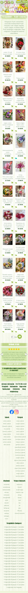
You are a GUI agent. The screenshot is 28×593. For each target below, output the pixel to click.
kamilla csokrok (20, 476)
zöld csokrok (7, 437)
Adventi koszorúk (19, 513)
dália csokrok (20, 463)
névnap (6, 492)
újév (19, 508)
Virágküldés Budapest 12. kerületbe (14, 556)
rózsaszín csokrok (7, 426)
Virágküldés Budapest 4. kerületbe (14, 535)
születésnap (6, 487)
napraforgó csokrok (20, 447)
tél (19, 505)
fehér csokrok (7, 424)
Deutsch (25, 1)
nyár (19, 500)
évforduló (6, 495)
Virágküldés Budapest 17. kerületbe (14, 569)
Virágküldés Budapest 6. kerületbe (14, 540)
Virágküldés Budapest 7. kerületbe (14, 543)
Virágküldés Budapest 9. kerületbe (14, 548)
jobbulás (6, 505)
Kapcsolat (22, 386)
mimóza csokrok (20, 471)
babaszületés (6, 490)
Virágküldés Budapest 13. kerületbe (14, 558)
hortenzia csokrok (20, 455)
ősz (20, 503)
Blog (24, 389)
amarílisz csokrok (20, 450)
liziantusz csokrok (20, 452)
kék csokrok (7, 445)
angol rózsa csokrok (20, 468)
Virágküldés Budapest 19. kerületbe (14, 574)
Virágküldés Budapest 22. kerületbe (14, 582)
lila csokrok (7, 429)
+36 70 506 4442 (21, 384)
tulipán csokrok (20, 424)
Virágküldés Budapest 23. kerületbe (14, 585)
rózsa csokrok (20, 421)
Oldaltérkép (14, 392)
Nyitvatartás (14, 386)
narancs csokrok (7, 431)
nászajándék (6, 497)
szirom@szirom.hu (7, 384)
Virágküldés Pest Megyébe (14, 587)
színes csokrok (7, 442)
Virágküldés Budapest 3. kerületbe (14, 532)
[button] (26, 354)
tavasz (19, 497)
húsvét (20, 487)
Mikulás (19, 511)
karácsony (19, 484)
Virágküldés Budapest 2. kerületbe (14, 529)
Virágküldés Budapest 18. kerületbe (14, 571)
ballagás (6, 516)
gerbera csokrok (20, 445)
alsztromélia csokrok (20, 437)
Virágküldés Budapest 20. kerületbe (14, 577)
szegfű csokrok (20, 458)
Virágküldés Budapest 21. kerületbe (14, 579)
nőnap (19, 495)
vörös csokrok (7, 421)
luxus (6, 519)
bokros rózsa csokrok (20, 460)
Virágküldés (3, 14)
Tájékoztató (6, 389)
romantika (6, 484)
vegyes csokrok (20, 426)
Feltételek (16, 389)
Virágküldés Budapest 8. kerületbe (14, 545)
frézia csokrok (20, 429)
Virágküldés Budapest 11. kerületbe (14, 553)
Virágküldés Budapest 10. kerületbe (14, 551)
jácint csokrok (20, 431)
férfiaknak (6, 508)
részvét (6, 503)
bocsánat (6, 511)
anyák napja (19, 490)
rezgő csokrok (20, 473)
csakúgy (6, 513)
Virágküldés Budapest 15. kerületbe (14, 564)
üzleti (6, 500)
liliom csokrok (20, 434)
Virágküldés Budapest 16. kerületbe (14, 566)
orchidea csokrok (20, 439)
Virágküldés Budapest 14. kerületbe (14, 561)
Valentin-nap (19, 492)
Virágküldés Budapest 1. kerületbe (14, 527)
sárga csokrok (7, 434)
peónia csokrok (20, 466)
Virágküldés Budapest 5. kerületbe (14, 537)
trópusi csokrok (20, 442)
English (19, 1)
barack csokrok (7, 439)
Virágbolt (5, 386)
